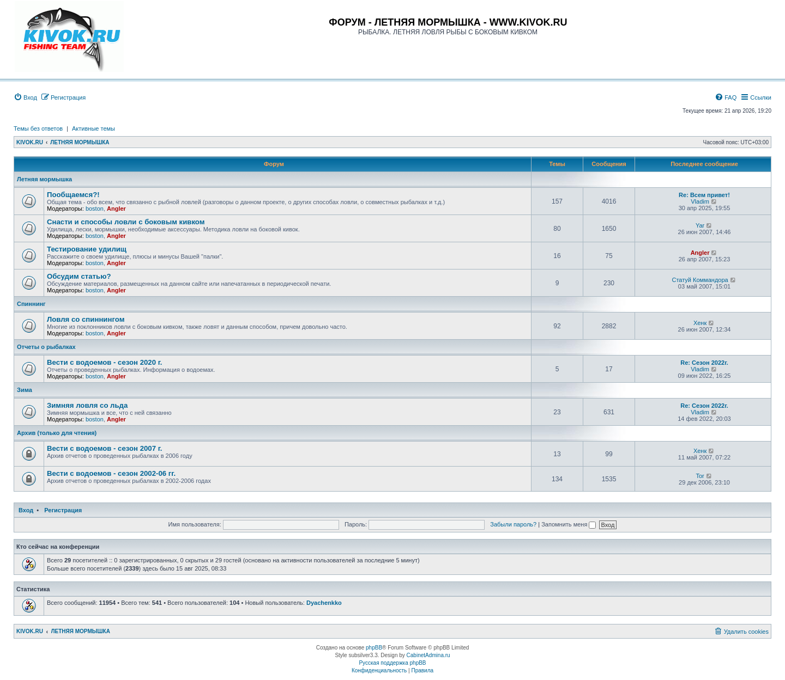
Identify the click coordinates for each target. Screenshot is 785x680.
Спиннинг (31, 304)
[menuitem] (25, 97)
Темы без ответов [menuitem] (38, 128)
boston (95, 208)
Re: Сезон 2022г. (704, 362)
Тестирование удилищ (86, 249)
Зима (24, 390)
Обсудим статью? (79, 276)
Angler (116, 208)
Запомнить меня (568, 524)
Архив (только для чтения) (56, 433)
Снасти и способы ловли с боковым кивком (126, 222)
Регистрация (63, 510)
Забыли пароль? (513, 524)
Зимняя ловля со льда (87, 405)
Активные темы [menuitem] (93, 128)
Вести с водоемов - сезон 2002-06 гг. (111, 473)
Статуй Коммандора (700, 280)
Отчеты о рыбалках (46, 347)
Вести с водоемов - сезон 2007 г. (104, 448)
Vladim (700, 201)
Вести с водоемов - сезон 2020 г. (104, 362)
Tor (700, 476)
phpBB (374, 648)
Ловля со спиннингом (85, 319)
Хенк (699, 323)
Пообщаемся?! (73, 195)
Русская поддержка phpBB (392, 663)
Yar (700, 225)
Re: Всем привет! (704, 195)
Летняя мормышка (44, 179)
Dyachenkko (324, 602)
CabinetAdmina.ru (428, 655)
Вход (26, 510)
